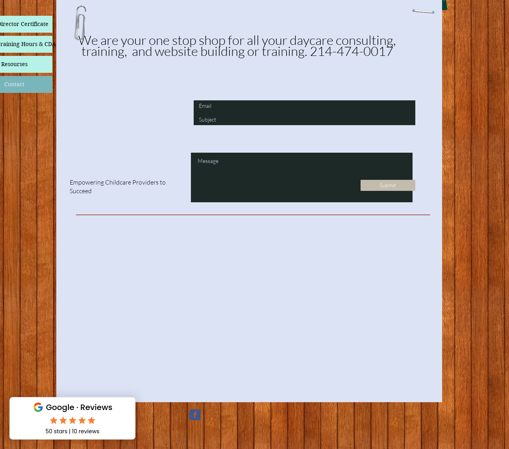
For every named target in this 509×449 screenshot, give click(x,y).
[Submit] (388, 185)
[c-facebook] (194, 414)
